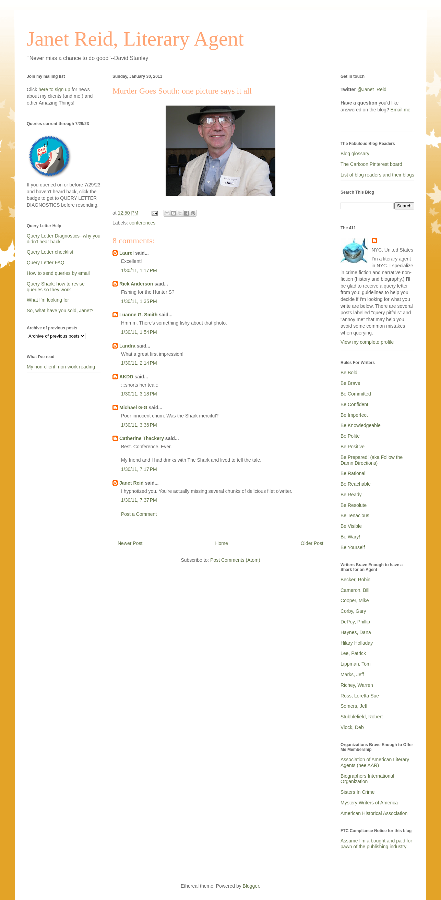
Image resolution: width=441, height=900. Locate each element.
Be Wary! (350, 536)
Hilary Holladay (357, 643)
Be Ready (351, 494)
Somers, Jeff (354, 706)
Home (221, 543)
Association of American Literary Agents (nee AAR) (375, 762)
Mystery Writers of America (369, 802)
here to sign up (55, 89)
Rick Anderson (136, 284)
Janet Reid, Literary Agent (135, 38)
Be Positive (353, 446)
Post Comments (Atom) (235, 560)
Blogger (251, 886)
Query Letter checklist (50, 252)
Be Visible (351, 526)
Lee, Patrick (353, 653)
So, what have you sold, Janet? (60, 310)
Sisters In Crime (358, 792)
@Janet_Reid (371, 89)
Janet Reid (131, 483)
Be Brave (350, 383)
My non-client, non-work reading (61, 366)
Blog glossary (355, 153)
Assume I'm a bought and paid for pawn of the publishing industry (376, 843)
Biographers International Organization (367, 779)
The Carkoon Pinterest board (371, 164)
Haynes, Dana (356, 632)
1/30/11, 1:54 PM (139, 332)
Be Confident (354, 404)
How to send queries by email (58, 273)
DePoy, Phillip (355, 621)
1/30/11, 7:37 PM (139, 500)
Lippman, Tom (356, 664)
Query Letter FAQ (45, 262)
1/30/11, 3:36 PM (139, 425)
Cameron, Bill (355, 590)
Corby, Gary (353, 611)
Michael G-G (133, 407)
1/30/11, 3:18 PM (139, 394)
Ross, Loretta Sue (360, 695)
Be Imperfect (354, 415)
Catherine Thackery (141, 438)
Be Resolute (354, 505)
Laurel (126, 253)
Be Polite (350, 436)
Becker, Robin (355, 579)
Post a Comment (139, 514)
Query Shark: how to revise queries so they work (56, 286)
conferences (142, 223)
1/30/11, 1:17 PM (139, 270)
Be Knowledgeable (361, 425)
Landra (127, 346)
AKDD (126, 376)
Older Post (312, 543)
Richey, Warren (357, 685)
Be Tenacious (355, 515)
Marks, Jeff (352, 674)
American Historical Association (374, 813)
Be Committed (356, 394)
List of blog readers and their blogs (377, 175)
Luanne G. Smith (138, 314)
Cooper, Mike (355, 600)
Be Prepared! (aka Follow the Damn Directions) (372, 460)
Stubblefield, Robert (362, 716)
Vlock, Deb (352, 727)
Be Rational (353, 473)
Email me (400, 109)
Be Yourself (353, 547)
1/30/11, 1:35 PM (139, 301)
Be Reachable (356, 484)
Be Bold (349, 372)
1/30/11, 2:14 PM (139, 363)
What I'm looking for (48, 300)
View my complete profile (367, 342)
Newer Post (130, 543)
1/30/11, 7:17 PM (139, 469)
